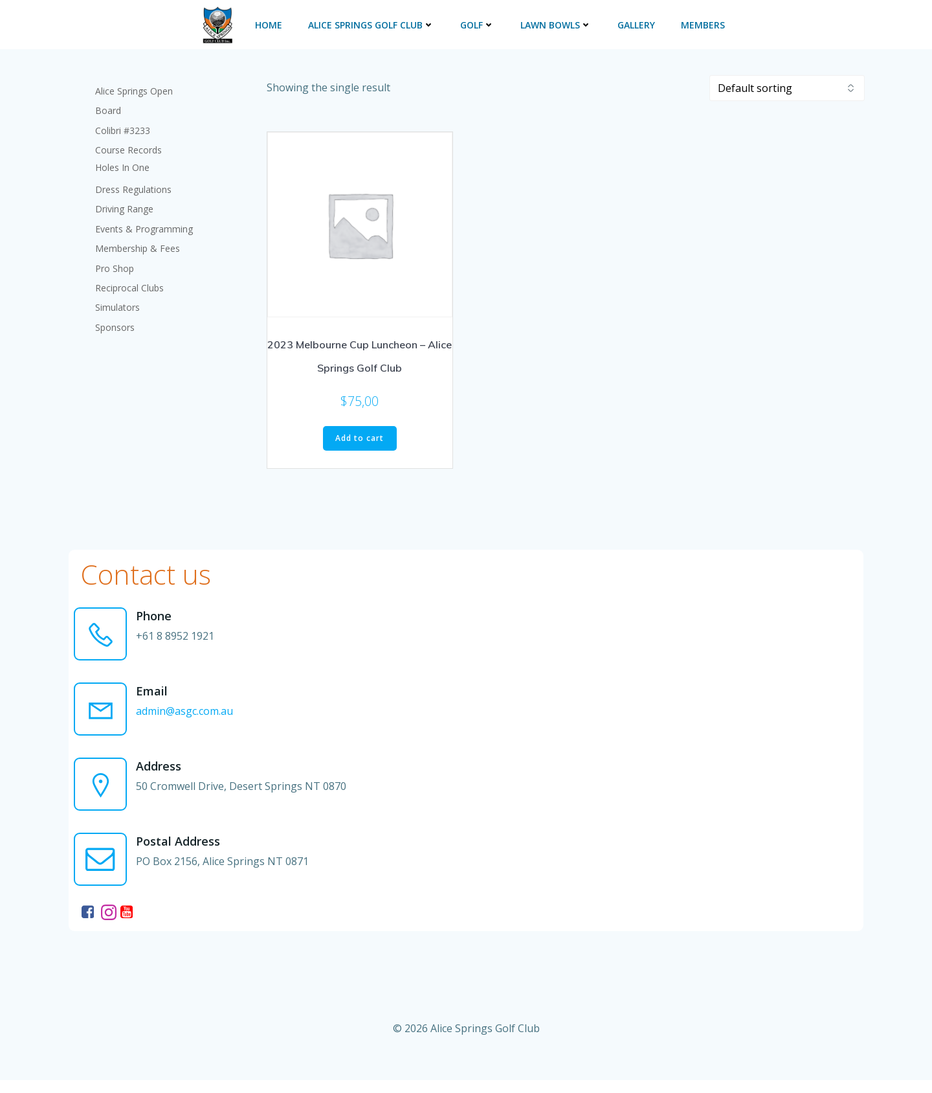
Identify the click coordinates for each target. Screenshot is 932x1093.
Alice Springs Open (135, 85)
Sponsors (116, 321)
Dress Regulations (134, 183)
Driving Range (125, 203)
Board (109, 104)
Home (267, 23)
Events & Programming (145, 223)
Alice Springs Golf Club (370, 23)
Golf (476, 23)
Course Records (129, 144)
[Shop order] (787, 84)
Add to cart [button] (359, 434)
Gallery (635, 23)
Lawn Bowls (554, 23)
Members (702, 23)
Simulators (118, 301)
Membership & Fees (138, 242)
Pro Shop (115, 262)
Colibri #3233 (123, 124)
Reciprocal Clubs (130, 282)
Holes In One (123, 161)
